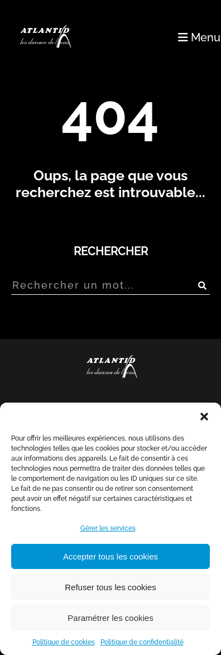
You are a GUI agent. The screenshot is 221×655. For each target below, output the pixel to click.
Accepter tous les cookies (110, 556)
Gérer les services (108, 528)
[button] (204, 416)
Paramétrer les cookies (110, 618)
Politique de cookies (63, 642)
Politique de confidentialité (142, 642)
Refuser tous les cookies (110, 587)
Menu (199, 37)
